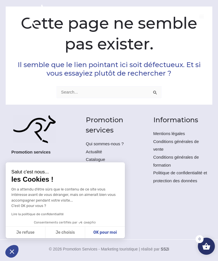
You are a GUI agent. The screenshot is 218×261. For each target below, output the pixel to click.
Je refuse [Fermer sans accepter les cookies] (25, 232)
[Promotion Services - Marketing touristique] (31, 17)
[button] (12, 251)
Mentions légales (169, 134)
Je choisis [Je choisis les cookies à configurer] (65, 232)
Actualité (94, 152)
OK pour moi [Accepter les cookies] (105, 232)
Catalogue (95, 160)
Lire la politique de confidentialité (37, 214)
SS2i (165, 248)
